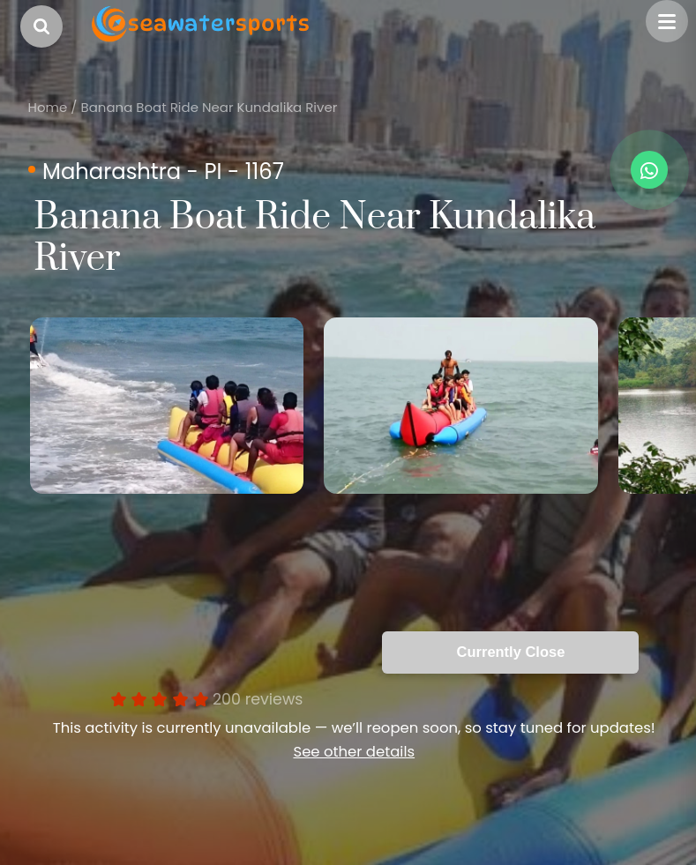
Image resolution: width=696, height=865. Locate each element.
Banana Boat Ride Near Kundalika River (208, 107)
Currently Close (511, 652)
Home (48, 107)
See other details (354, 752)
